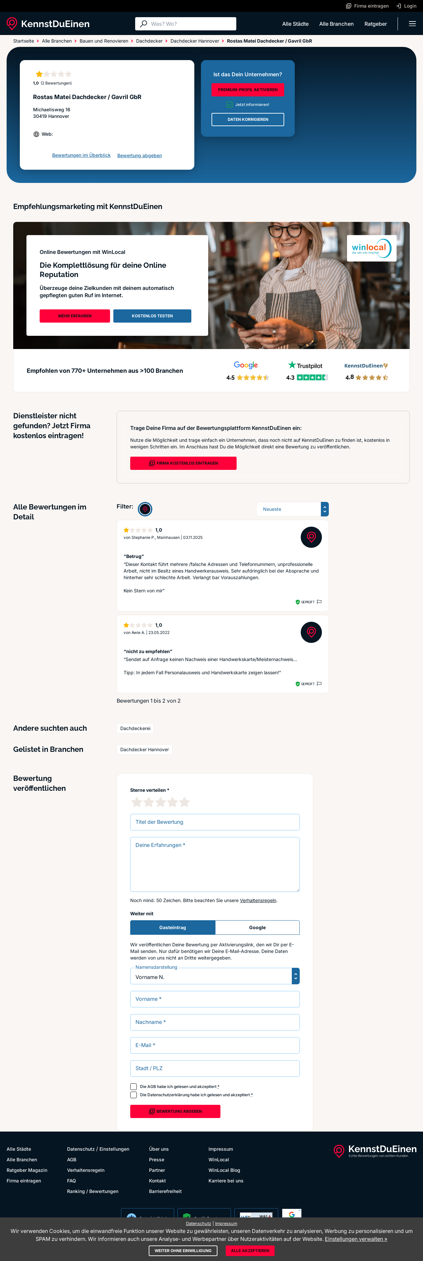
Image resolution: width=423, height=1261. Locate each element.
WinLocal (219, 1159)
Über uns (159, 1149)
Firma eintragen (24, 1180)
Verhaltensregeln (258, 900)
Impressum (221, 1149)
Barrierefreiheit (165, 1191)
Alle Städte (295, 23)
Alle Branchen (336, 23)
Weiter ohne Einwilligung (183, 1250)
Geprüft (308, 602)
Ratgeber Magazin (27, 1170)
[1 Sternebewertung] (137, 802)
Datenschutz (81, 1149)
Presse (156, 1159)
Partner (157, 1170)
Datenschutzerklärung (168, 1094)
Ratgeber (376, 23)
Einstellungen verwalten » (356, 1239)
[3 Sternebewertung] (160, 802)
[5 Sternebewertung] (184, 802)
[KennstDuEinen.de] (48, 23)
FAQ (71, 1180)
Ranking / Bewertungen (92, 1191)
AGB (151, 1086)
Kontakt (157, 1180)
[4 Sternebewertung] (172, 802)
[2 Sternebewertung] (148, 802)
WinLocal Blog (224, 1170)
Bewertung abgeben (139, 155)
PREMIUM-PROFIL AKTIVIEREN (248, 89)
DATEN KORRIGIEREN (248, 119)
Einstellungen (114, 1149)
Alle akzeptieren (250, 1250)
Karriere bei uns (226, 1180)
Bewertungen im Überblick (81, 155)
